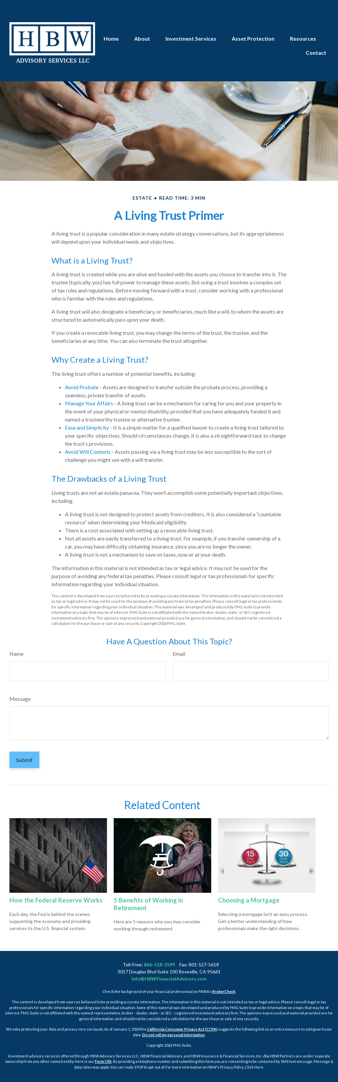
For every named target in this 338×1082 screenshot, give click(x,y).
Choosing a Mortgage (248, 900)
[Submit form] (24, 760)
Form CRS (103, 1061)
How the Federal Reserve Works (56, 900)
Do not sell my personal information (173, 1035)
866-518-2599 (159, 964)
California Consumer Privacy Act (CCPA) (182, 1029)
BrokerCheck (223, 991)
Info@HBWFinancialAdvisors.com (169, 978)
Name (16, 653)
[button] (111, 19)
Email (179, 653)
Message (20, 698)
